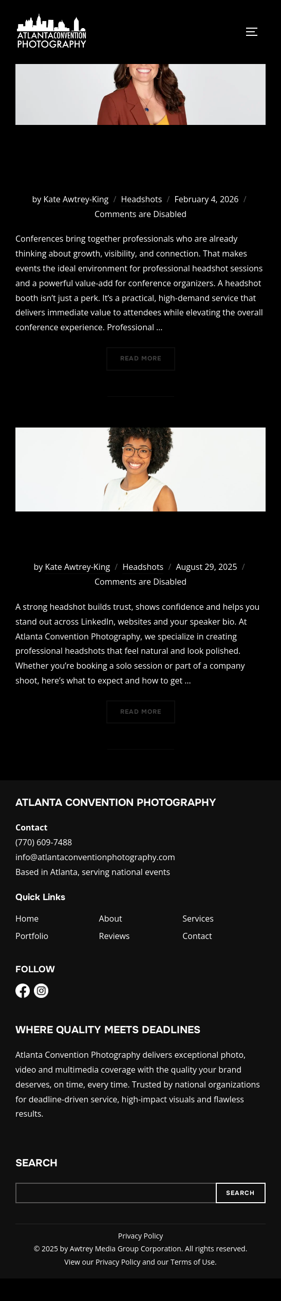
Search (36, 1186)
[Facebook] (22, 1016)
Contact (197, 959)
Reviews (114, 959)
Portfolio (31, 959)
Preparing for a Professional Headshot (140, 563)
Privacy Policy (140, 1259)
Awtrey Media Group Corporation (125, 1271)
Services (198, 941)
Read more (147, 381)
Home (27, 941)
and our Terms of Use (178, 1284)
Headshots (141, 222)
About (110, 941)
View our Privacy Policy (102, 1284)
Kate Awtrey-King (75, 222)
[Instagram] (41, 1016)
